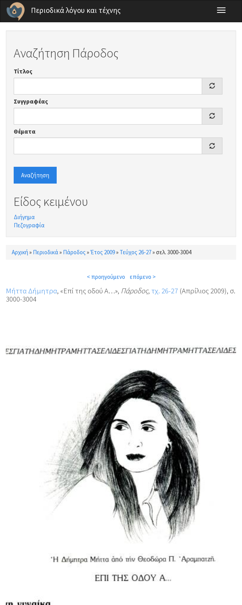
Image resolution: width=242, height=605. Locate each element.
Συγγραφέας (31, 101)
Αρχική (20, 252)
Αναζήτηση (35, 175)
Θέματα (25, 131)
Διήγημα (24, 217)
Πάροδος (74, 252)
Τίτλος (23, 71)
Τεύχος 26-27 (135, 252)
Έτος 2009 (102, 252)
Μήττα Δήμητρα (31, 290)
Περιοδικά (45, 252)
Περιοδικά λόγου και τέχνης (76, 10)
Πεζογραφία (29, 225)
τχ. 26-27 (164, 290)
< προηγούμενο (106, 276)
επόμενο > (143, 276)
